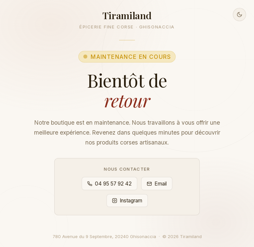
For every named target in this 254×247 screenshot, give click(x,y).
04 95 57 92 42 (109, 184)
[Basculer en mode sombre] (239, 14)
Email (157, 184)
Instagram (127, 200)
